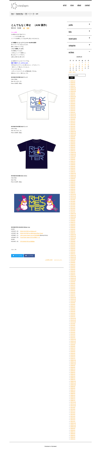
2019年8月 (72, 159)
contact (87, 5)
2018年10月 (73, 176)
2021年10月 (73, 117)
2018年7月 (72, 182)
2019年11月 (73, 154)
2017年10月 (73, 197)
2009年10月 (73, 363)
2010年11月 (73, 341)
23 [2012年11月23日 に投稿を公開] (82, 68)
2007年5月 (72, 414)
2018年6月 (72, 184)
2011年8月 (72, 325)
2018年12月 (73, 173)
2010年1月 (72, 358)
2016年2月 (72, 231)
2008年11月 (73, 383)
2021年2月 (72, 128)
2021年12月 (73, 114)
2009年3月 (72, 376)
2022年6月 (72, 103)
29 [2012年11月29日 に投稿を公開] (79, 70)
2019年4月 (72, 166)
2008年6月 (72, 391)
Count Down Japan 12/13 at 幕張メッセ (30, 237)
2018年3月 (72, 189)
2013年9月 (72, 281)
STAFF (28, 28)
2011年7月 (72, 327)
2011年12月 (73, 318)
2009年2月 (72, 377)
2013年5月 (72, 288)
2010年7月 (72, 348)
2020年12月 (73, 131)
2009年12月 (73, 360)
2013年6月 (72, 287)
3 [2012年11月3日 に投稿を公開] (85, 62)
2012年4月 (72, 311)
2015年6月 (72, 245)
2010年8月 (72, 346)
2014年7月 (72, 264)
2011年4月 (72, 332)
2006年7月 (72, 431)
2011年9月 (72, 323)
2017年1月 (72, 211)
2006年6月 (72, 433)
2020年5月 (72, 143)
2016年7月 (72, 222)
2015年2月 (72, 252)
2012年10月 (73, 301)
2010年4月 (72, 353)
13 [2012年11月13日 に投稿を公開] (73, 66)
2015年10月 (73, 238)
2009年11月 (73, 362)
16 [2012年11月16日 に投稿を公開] (82, 66)
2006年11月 (73, 425)
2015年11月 (73, 236)
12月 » (74, 72)
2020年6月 (72, 142)
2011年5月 (72, 330)
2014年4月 (72, 269)
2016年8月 (72, 220)
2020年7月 (72, 140)
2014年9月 (72, 260)
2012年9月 (72, 302)
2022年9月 (72, 98)
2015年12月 (73, 234)
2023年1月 (72, 94)
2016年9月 (72, 218)
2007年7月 (72, 411)
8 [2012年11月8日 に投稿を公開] (79, 64)
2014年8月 (72, 262)
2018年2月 (72, 190)
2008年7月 (72, 390)
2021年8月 (72, 119)
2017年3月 (72, 208)
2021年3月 (72, 126)
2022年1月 (72, 112)
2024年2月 (72, 84)
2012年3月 (72, 313)
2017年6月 (72, 203)
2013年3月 (72, 292)
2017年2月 (72, 210)
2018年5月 (72, 185)
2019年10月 (73, 156)
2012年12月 (73, 297)
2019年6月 (72, 163)
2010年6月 (72, 349)
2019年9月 (72, 157)
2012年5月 (72, 309)
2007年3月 (72, 418)
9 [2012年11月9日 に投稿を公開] (82, 64)
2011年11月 (73, 320)
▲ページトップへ (58, 259)
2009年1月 (72, 379)
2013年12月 (73, 276)
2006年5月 (72, 435)
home (12, 14)
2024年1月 (72, 86)
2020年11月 (73, 133)
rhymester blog (19, 14)
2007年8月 (72, 409)
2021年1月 (72, 129)
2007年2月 (72, 419)
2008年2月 (72, 398)
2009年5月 (72, 372)
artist (65, 5)
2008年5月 (72, 393)
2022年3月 (72, 108)
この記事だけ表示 (49, 259)
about (79, 5)
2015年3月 (72, 250)
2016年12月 (73, 213)
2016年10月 (73, 217)
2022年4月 (72, 107)
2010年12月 (73, 339)
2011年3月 (72, 334)
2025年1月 (72, 80)
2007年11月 (73, 404)
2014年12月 (73, 255)
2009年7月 (72, 369)
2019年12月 (73, 152)
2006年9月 (72, 428)
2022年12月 (73, 96)
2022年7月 (72, 101)
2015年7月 (72, 243)
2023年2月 (72, 93)
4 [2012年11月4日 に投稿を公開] (88, 62)
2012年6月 (72, 307)
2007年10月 (73, 405)
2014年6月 (72, 266)
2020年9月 (72, 136)
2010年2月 (72, 356)
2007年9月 (72, 407)
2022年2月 (72, 110)
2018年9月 (72, 178)
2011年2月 (72, 335)
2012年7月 (72, 306)
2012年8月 (72, 304)
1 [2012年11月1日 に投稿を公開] (79, 62)
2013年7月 (72, 285)
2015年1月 (72, 253)
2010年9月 (72, 344)
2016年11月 (73, 215)
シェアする (29, 255)
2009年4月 (72, 374)
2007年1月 (72, 421)
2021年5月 (72, 122)
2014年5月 (72, 267)
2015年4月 (72, 248)
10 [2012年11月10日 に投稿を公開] (85, 64)
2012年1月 (72, 316)
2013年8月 (72, 283)
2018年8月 (72, 180)
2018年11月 (73, 175)
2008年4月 (72, 395)
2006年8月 (72, 430)
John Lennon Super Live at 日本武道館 (30, 235)
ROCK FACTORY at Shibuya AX (28, 231)
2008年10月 (73, 384)
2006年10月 (73, 426)
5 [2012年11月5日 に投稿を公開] (70, 64)
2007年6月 (72, 412)
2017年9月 (72, 199)
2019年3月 (72, 168)
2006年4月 (72, 437)
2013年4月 (72, 290)
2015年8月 (72, 241)
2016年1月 (72, 232)
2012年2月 (72, 314)
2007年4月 (72, 416)
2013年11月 (73, 278)
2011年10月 (73, 321)
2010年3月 (72, 355)
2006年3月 (72, 439)
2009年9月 (72, 365)
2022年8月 (72, 100)
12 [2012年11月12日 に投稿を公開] (70, 66)
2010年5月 (72, 351)
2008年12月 (73, 381)
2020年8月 (72, 138)
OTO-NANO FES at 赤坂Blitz (27, 241)
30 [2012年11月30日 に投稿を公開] (82, 70)
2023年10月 (73, 91)
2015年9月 (72, 239)
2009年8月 (72, 367)
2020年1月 (72, 150)
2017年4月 (72, 206)
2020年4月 (72, 145)
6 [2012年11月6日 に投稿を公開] (73, 64)
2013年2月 (72, 293)
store (72, 5)
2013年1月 (72, 295)
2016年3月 (72, 229)
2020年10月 (73, 135)
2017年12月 (73, 194)
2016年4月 (72, 227)
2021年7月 (72, 121)
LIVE (24, 28)
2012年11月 (73, 299)
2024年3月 (72, 82)
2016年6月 (72, 224)
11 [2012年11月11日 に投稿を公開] (88, 64)
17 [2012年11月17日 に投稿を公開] (85, 66)
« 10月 (70, 72)
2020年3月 (72, 147)
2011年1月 (72, 337)
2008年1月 (72, 400)
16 (33, 14)
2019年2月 (72, 169)
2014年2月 (72, 273)
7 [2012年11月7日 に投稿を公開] (76, 64)
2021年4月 (72, 124)
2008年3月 (72, 397)
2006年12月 (73, 423)
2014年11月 (73, 257)
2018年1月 (72, 192)
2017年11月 (73, 196)
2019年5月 (72, 164)
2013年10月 (73, 280)
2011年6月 (72, 328)
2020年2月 (72, 149)
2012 (26, 14)
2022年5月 (72, 105)
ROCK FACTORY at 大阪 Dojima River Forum (31, 233)
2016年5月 (72, 225)
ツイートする (17, 255)
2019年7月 (72, 161)
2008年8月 (72, 388)
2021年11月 (73, 115)
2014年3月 (72, 271)
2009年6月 (72, 370)
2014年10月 (73, 259)
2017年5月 (72, 204)
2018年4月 (72, 187)
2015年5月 (72, 246)
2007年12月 (73, 402)
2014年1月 (72, 274)
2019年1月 (72, 171)
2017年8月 (72, 201)
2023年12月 (73, 87)
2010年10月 (73, 342)
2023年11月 (73, 89)
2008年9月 (72, 386)
